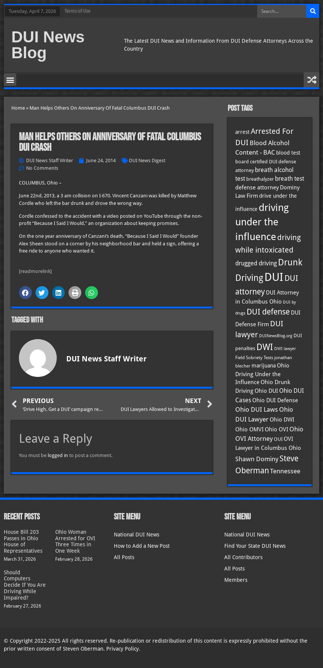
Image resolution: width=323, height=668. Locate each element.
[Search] (312, 11)
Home (18, 108)
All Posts (124, 557)
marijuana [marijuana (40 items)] (264, 366)
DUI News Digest (147, 160)
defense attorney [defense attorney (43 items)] (257, 187)
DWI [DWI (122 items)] (264, 347)
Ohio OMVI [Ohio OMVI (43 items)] (249, 429)
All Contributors (243, 557)
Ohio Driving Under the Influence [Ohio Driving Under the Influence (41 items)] (262, 374)
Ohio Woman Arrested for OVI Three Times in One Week (75, 541)
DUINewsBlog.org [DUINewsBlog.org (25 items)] (275, 335)
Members (235, 580)
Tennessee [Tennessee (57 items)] (285, 471)
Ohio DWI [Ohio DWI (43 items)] (282, 419)
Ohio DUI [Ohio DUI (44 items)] (266, 390)
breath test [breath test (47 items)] (289, 178)
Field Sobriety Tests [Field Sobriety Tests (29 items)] (254, 357)
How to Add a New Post (142, 546)
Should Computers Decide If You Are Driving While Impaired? (25, 585)
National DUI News (136, 535)
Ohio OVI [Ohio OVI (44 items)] (276, 429)
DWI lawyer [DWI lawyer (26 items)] (285, 348)
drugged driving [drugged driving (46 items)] (256, 263)
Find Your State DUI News (255, 546)
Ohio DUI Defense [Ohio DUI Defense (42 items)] (275, 400)
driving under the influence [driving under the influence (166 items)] (262, 222)
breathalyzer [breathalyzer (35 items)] (260, 179)
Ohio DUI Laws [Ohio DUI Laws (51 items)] (256, 409)
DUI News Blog (48, 45)
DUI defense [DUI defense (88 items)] (268, 311)
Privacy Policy (122, 649)
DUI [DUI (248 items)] (273, 277)
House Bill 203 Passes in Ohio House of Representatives (23, 541)
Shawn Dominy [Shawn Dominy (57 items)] (256, 459)
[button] (10, 79)
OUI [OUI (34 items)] (278, 439)
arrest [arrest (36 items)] (242, 132)
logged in (58, 455)
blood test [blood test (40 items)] (288, 153)
